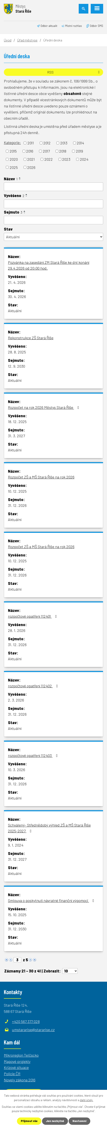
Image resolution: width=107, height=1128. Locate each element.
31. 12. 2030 (17, 928)
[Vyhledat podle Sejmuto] (53, 220)
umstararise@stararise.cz (33, 1029)
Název (11, 178)
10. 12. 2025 (17, 491)
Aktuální (14, 310)
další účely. (86, 1100)
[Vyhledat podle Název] (53, 186)
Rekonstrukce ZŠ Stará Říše (30, 337)
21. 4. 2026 (17, 282)
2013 (63, 143)
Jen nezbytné (55, 1121)
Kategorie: (12, 142)
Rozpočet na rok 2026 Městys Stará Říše (44, 407)
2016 (29, 151)
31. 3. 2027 (16, 435)
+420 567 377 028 (26, 1021)
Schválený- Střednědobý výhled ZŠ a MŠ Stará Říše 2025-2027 (49, 828)
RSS (74, 72)
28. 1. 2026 (16, 630)
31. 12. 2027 (17, 859)
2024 (84, 159)
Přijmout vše (29, 1121)
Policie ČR (12, 1073)
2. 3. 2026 (16, 700)
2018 (62, 151)
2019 (79, 151)
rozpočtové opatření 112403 (33, 755)
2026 (31, 167)
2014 (80, 143)
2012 (47, 143)
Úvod (7, 40)
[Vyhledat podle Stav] (53, 237)
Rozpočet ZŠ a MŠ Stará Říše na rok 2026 (41, 477)
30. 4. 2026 (17, 296)
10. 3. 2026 (16, 769)
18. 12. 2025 (17, 421)
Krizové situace (16, 1067)
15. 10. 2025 (17, 914)
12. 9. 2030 (16, 366)
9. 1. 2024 (15, 845)
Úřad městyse (27, 40)
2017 (46, 151)
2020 (14, 159)
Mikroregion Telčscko (21, 1055)
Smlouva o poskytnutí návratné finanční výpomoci (52, 900)
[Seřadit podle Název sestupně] (20, 179)
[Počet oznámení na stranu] (70, 971)
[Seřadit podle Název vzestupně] (20, 178)
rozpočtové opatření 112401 (33, 616)
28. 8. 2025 (17, 352)
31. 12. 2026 (17, 505)
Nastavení (79, 1121)
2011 (30, 143)
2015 (13, 151)
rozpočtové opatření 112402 (34, 685)
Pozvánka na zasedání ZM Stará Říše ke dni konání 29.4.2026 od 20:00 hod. (48, 265)
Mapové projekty (17, 1061)
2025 (14, 167)
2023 (66, 159)
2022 (48, 159)
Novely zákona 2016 (19, 1080)
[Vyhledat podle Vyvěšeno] (53, 204)
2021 (31, 159)
